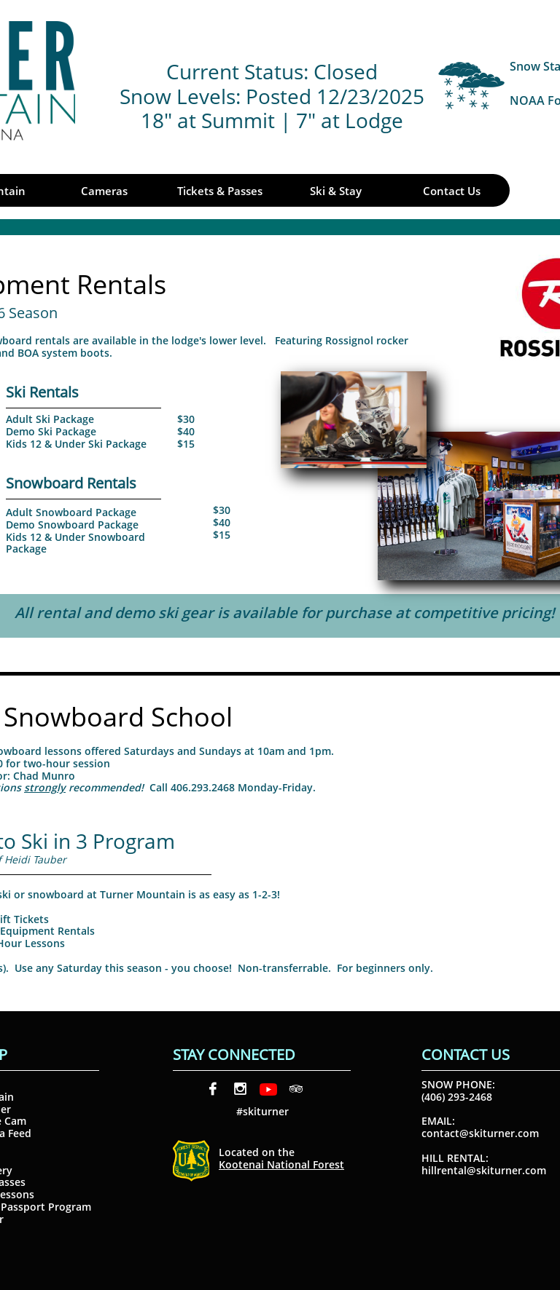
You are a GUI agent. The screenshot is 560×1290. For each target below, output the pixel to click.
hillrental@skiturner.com (483, 1170)
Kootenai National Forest (281, 1164)
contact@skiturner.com (480, 1133)
